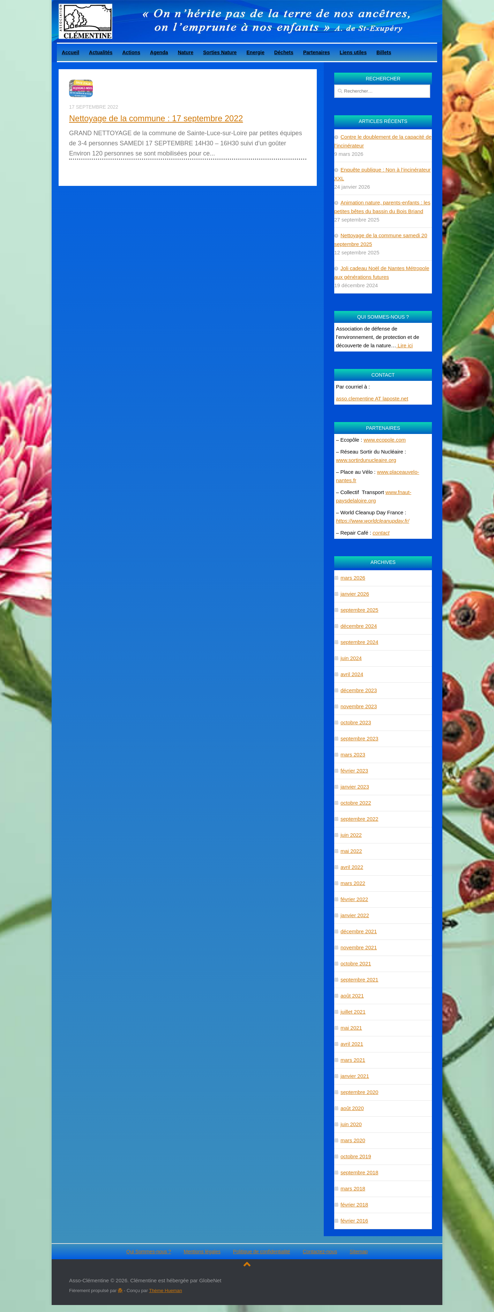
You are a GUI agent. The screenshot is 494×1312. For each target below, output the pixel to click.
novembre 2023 (358, 706)
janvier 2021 (354, 1076)
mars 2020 (352, 1140)
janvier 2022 (354, 915)
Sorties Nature (220, 52)
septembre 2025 (359, 610)
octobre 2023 (355, 722)
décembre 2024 (358, 626)
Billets (383, 52)
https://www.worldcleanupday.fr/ (372, 521)
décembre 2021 (358, 931)
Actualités (100, 52)
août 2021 (352, 996)
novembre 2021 (358, 947)
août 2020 (352, 1108)
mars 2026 (352, 578)
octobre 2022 (355, 803)
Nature (186, 52)
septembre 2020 (359, 1092)
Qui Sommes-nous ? (148, 1251)
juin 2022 (351, 835)
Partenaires (316, 52)
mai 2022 (351, 851)
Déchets (283, 52)
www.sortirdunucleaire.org (366, 460)
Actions (131, 52)
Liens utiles (353, 52)
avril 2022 (351, 867)
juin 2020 (351, 1124)
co (375, 533)
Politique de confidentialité (261, 1251)
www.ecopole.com (385, 440)
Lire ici (404, 345)
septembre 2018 (359, 1172)
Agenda (159, 52)
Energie (255, 52)
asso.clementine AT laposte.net (372, 398)
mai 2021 (351, 1028)
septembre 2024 (359, 642)
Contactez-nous (320, 1251)
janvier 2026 (354, 594)
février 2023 (354, 771)
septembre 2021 (359, 980)
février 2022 (354, 899)
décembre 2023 (358, 690)
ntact (384, 533)
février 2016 (354, 1221)
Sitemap (359, 1251)
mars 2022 (352, 883)
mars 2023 (352, 755)
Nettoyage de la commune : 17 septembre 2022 (156, 118)
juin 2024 (351, 658)
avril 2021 (351, 1044)
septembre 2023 (359, 738)
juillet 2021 (353, 1012)
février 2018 (354, 1205)
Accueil (70, 52)
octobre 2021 (355, 963)
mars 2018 (352, 1188)
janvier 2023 (354, 787)
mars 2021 (352, 1060)
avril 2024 (351, 674)
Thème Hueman (165, 1290)
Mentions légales (202, 1251)
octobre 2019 (355, 1156)
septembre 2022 (359, 819)
